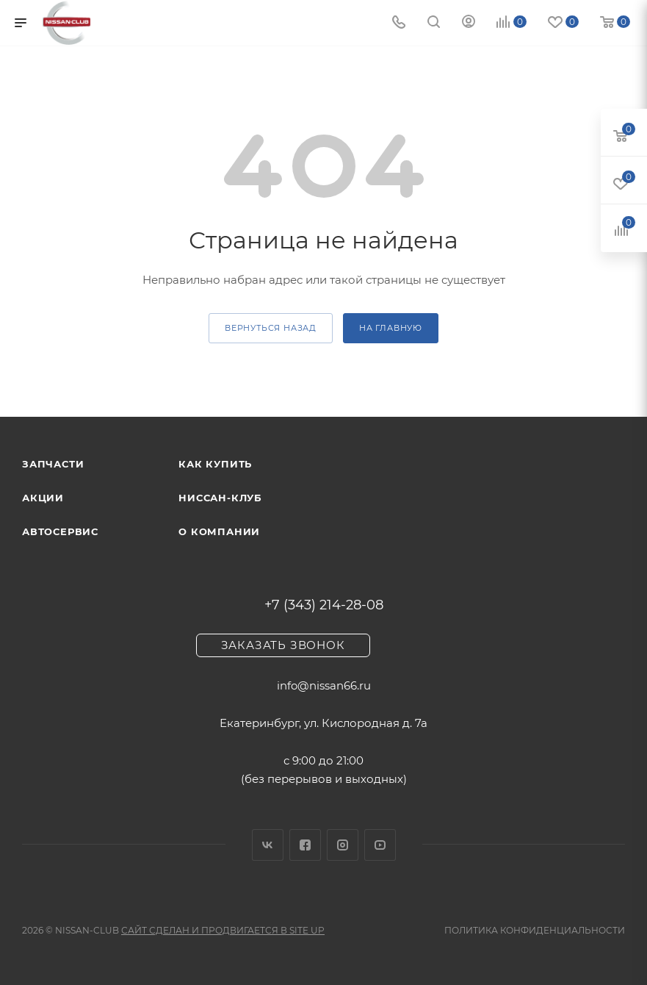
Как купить (215, 464)
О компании (219, 531)
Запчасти (53, 464)
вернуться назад (271, 328)
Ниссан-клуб (220, 498)
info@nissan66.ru (324, 685)
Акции (43, 498)
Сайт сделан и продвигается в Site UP (223, 930)
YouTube (380, 845)
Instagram (342, 845)
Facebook (305, 845)
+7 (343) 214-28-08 (323, 605)
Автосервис (60, 531)
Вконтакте (267, 845)
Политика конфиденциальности (534, 930)
